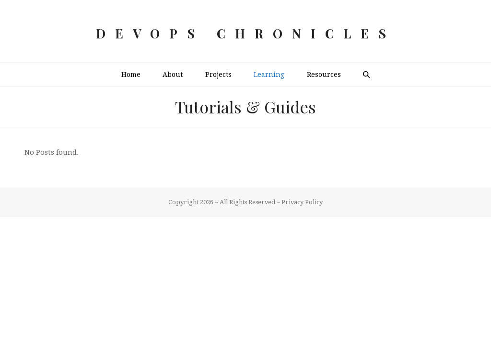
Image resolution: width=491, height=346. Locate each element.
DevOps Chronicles (246, 33)
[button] (366, 74)
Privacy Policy (302, 202)
